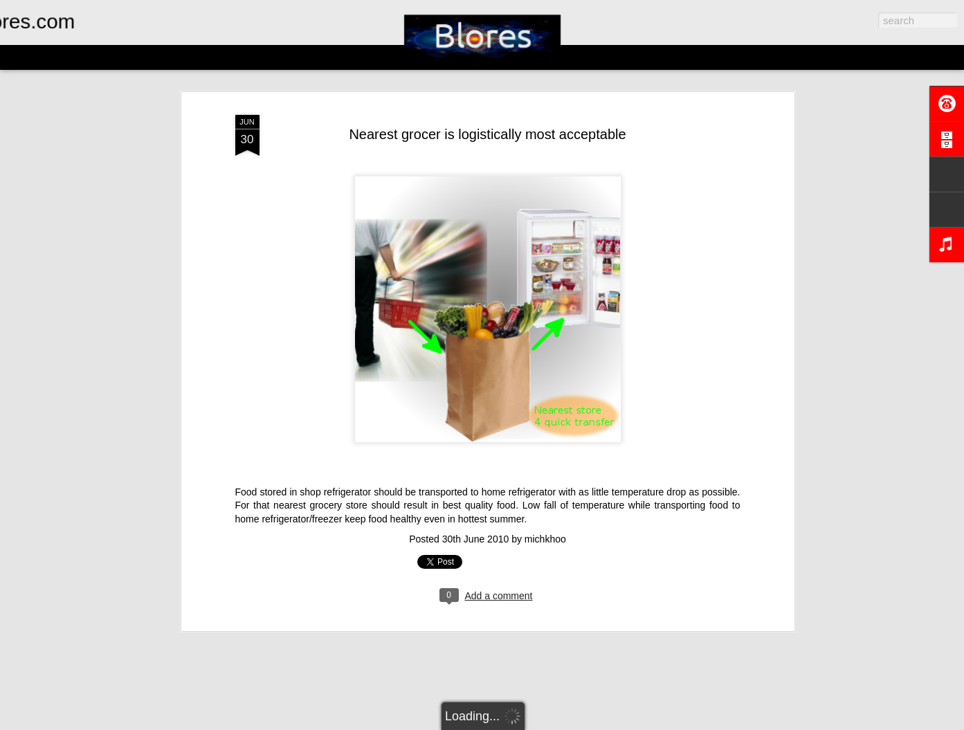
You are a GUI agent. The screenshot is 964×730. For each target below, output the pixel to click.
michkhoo (545, 539)
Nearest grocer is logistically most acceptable (487, 134)
